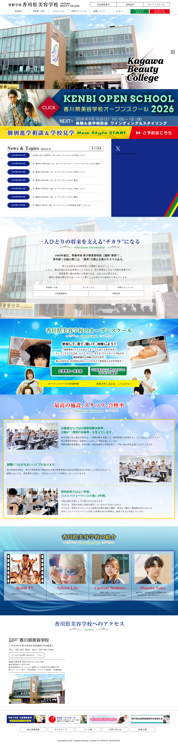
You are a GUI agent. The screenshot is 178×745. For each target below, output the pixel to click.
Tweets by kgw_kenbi (125, 154)
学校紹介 (18, 11)
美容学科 (139, 11)
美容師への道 (38, 11)
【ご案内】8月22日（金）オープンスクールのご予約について (58, 189)
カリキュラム (59, 11)
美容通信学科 (160, 11)
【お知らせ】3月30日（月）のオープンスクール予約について (58, 155)
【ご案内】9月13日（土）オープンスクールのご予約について (58, 172)
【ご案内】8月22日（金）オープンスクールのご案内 (55, 197)
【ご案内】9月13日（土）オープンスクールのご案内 (55, 180)
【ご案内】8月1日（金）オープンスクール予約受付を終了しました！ (62, 205)
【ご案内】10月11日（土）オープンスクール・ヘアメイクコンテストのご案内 (66, 164)
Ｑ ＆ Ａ (119, 11)
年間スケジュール (79, 11)
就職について (99, 11)
